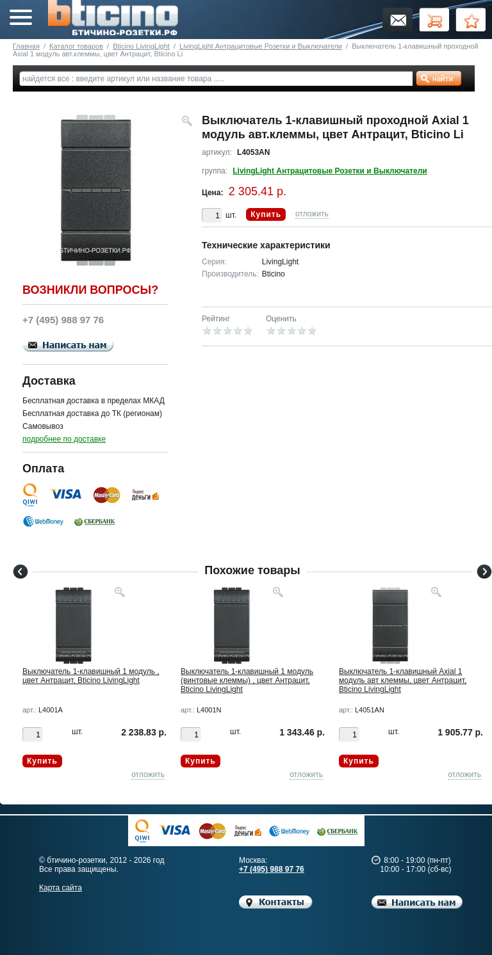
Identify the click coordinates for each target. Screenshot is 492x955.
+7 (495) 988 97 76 (271, 869)
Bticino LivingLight (141, 46)
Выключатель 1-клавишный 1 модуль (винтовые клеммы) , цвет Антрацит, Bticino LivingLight (247, 680)
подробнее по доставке (64, 439)
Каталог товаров (76, 46)
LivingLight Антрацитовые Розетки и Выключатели (260, 46)
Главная (26, 46)
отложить (312, 213)
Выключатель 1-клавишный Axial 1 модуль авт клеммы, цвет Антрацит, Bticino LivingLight (402, 680)
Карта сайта (60, 887)
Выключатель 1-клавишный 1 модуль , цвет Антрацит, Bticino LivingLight (91, 676)
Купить (265, 214)
